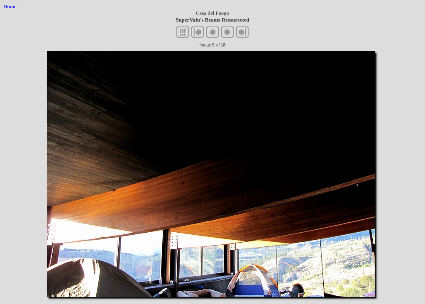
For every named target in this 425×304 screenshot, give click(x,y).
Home (10, 6)
